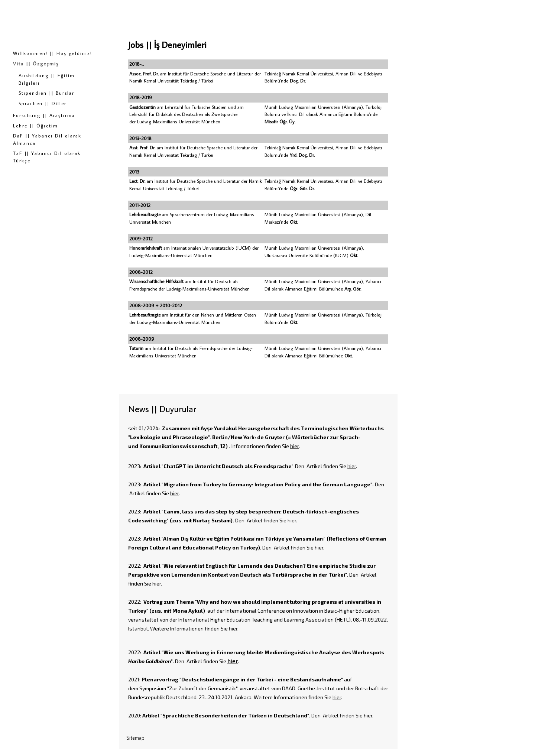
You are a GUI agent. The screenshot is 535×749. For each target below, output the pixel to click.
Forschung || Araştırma (44, 115)
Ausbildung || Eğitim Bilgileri (47, 79)
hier (294, 446)
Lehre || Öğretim (35, 126)
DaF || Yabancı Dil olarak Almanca (47, 139)
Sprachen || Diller (43, 103)
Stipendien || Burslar (46, 93)
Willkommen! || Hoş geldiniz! (52, 53)
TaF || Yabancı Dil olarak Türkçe (47, 156)
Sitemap (135, 738)
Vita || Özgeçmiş (36, 64)
